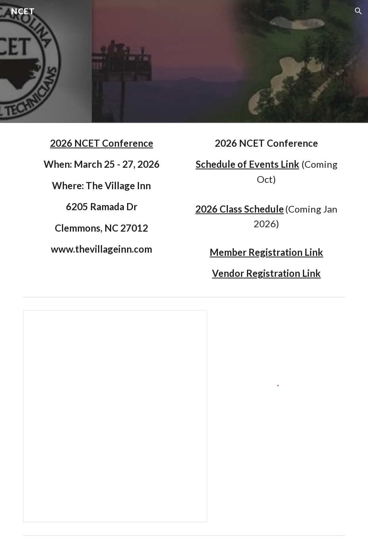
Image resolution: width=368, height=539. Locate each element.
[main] (101, 196)
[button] (358, 11)
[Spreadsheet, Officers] (115, 416)
